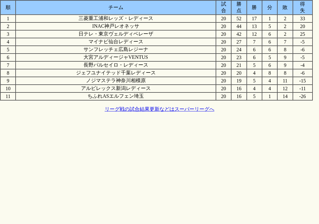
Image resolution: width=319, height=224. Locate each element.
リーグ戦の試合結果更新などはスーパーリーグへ (159, 109)
